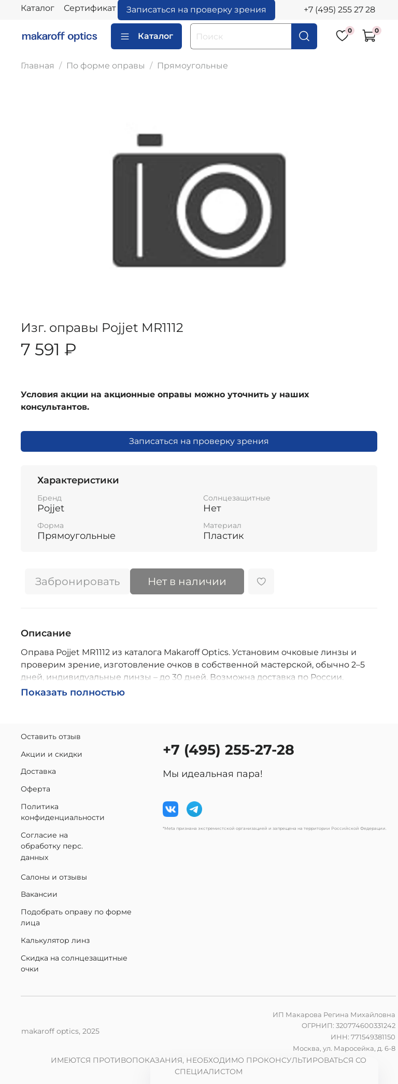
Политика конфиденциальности (63, 812)
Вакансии (39, 894)
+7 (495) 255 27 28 (339, 10)
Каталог (37, 8)
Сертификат (90, 8)
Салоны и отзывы (54, 877)
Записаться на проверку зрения (199, 441)
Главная (37, 66)
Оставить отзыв (51, 736)
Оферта (35, 789)
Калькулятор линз (55, 940)
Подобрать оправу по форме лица (76, 917)
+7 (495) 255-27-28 (228, 749)
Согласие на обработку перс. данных (52, 846)
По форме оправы (105, 66)
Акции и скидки (51, 754)
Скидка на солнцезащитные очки (74, 963)
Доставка (38, 771)
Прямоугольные (192, 66)
